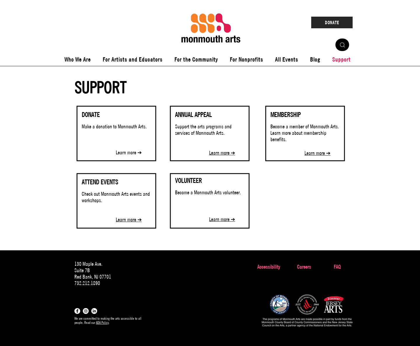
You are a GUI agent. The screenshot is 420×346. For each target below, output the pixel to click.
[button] (77, 59)
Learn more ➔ (129, 152)
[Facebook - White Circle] (77, 311)
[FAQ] (337, 267)
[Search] (342, 45)
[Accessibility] (268, 267)
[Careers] (304, 267)
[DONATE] (332, 22)
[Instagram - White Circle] (86, 311)
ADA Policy (102, 322)
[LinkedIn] (94, 311)
